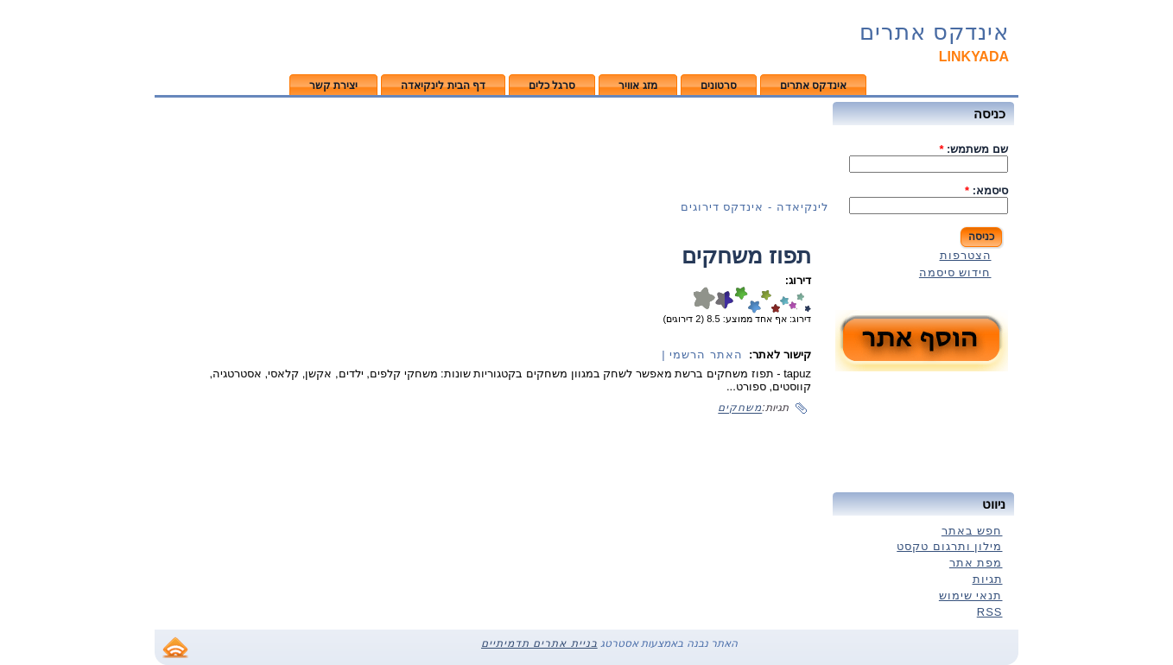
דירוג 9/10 (729, 300)
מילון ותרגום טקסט (949, 546)
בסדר (800, 300)
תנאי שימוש (971, 595)
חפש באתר (972, 530)
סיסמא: (986, 190)
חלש (807, 300)
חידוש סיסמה (955, 272)
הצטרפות (966, 255)
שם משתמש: (973, 148)
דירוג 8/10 (741, 300)
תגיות (988, 579)
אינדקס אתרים (934, 32)
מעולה (775, 300)
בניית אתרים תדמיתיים (539, 643)
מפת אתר (976, 562)
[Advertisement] (491, 148)
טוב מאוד (784, 300)
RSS (990, 611)
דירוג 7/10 (754, 300)
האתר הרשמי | (702, 354)
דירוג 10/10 (703, 300)
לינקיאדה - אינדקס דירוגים (754, 206)
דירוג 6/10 (766, 300)
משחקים (740, 408)
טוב (792, 300)
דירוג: (798, 280)
